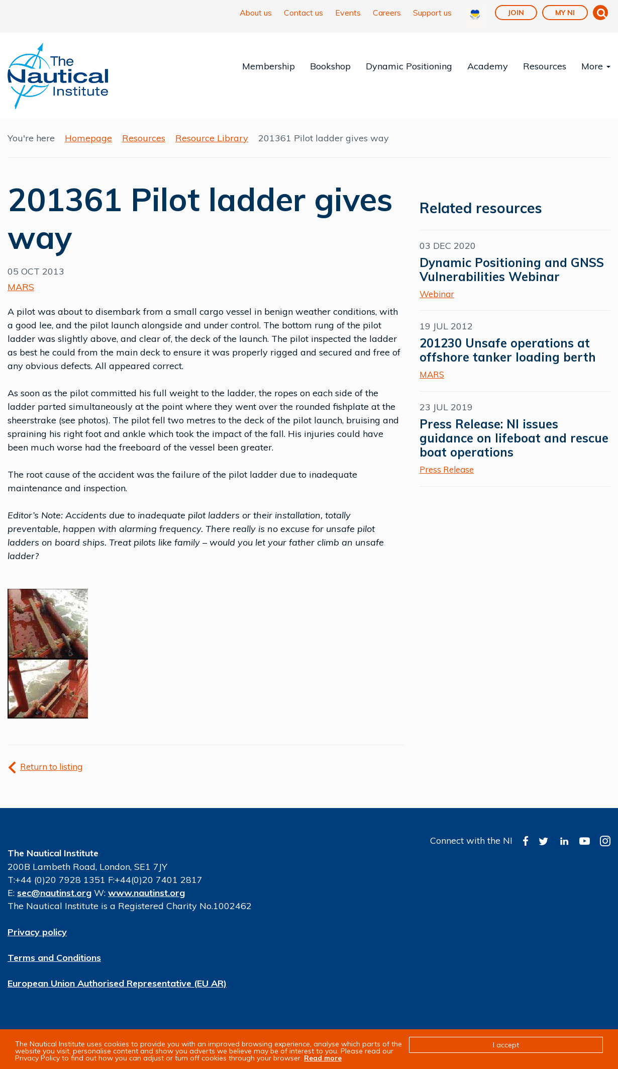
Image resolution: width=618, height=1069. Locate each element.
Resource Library (211, 138)
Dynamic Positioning (409, 66)
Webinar (437, 294)
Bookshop (330, 66)
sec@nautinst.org (54, 893)
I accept (506, 1044)
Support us (432, 13)
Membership (268, 66)
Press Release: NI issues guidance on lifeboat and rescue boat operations (514, 438)
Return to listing (51, 766)
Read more (323, 1057)
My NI (565, 12)
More (595, 66)
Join (516, 12)
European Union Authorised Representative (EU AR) (117, 983)
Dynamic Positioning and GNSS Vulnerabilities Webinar (512, 269)
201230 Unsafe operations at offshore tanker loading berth (508, 350)
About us (256, 13)
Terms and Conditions (54, 957)
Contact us (303, 13)
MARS (21, 287)
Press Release (447, 469)
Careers (387, 13)
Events (348, 13)
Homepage (88, 138)
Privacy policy (37, 932)
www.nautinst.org (146, 893)
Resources (544, 66)
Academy (487, 66)
